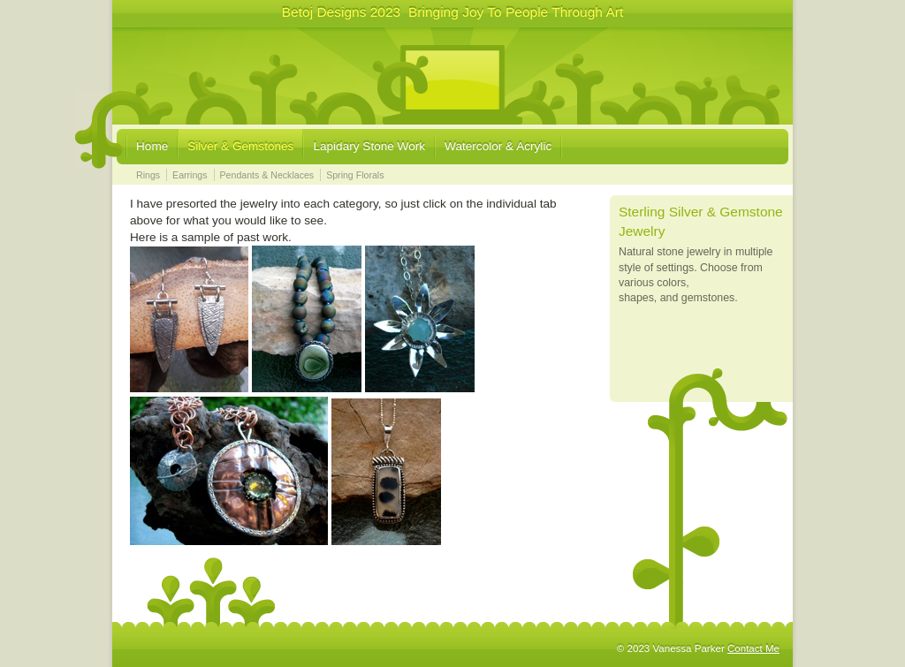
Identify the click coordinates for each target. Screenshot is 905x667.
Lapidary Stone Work (369, 146)
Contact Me (753, 648)
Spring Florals (355, 175)
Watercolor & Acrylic (498, 146)
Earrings (189, 175)
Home (152, 146)
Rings (148, 175)
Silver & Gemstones (240, 146)
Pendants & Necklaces (267, 175)
